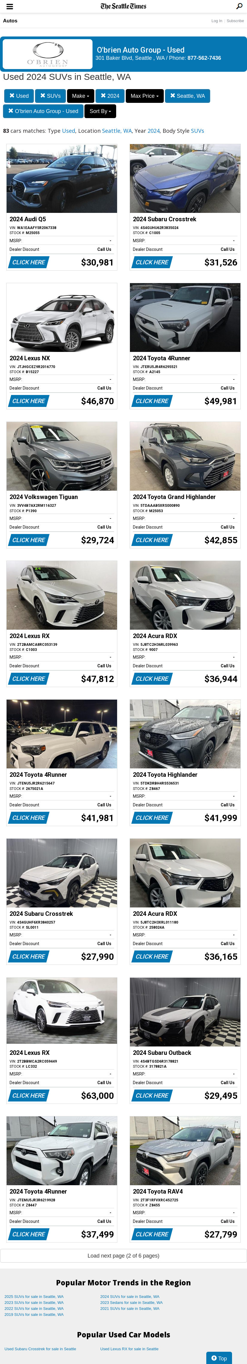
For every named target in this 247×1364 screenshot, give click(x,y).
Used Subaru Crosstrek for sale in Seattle (40, 1349)
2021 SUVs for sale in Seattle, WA (130, 1308)
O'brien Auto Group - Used (43, 111)
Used (19, 96)
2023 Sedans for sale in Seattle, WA (131, 1302)
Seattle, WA (187, 96)
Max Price (145, 96)
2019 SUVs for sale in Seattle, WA (34, 1314)
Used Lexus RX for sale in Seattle (129, 1349)
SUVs (50, 96)
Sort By (100, 111)
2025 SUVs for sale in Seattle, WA (34, 1296)
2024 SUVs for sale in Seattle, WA (130, 1296)
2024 (110, 96)
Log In (216, 21)
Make (80, 96)
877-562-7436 (204, 58)
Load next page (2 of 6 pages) (123, 1256)
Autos (10, 21)
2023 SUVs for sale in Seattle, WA (34, 1302)
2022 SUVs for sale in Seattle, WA (34, 1308)
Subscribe (235, 21)
